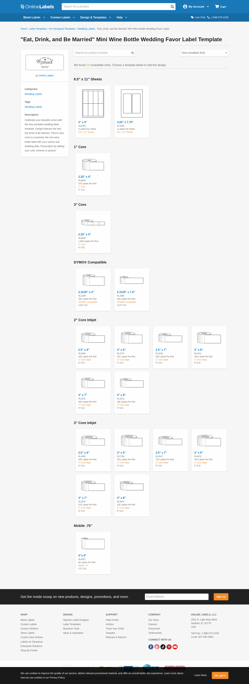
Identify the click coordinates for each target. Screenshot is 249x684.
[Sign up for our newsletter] (177, 597)
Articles (110, 624)
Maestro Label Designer (76, 620)
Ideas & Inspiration (73, 633)
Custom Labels (29, 624)
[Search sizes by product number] (104, 53)
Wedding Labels (86, 28)
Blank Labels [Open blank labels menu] (34, 17)
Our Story (153, 620)
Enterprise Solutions (31, 646)
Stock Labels (27, 633)
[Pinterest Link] (169, 646)
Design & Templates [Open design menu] (95, 17)
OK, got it (220, 675)
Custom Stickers (29, 628)
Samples (110, 633)
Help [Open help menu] (122, 17)
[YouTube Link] (175, 646)
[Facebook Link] (151, 646)
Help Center (112, 620)
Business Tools (71, 628)
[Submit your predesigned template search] (132, 53)
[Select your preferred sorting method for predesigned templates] (204, 53)
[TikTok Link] (163, 646)
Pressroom (154, 628)
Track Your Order (115, 628)
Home (24, 28)
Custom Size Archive (32, 637)
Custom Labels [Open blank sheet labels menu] (62, 17)
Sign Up (221, 596)
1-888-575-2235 (217, 17)
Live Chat (198, 17)
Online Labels (46, 75)
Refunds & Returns (116, 637)
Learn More (200, 675)
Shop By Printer (29, 650)
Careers (152, 624)
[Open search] (172, 7)
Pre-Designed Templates (62, 28)
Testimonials (155, 633)
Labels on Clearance (32, 641)
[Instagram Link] (157, 646)
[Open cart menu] (220, 6)
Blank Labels (27, 620)
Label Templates (38, 28)
